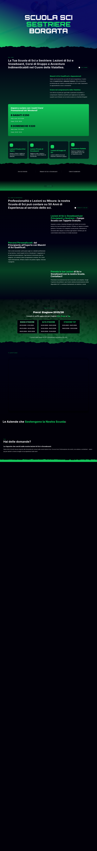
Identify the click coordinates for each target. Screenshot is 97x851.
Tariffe (73, 5)
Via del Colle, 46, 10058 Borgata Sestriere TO (31, 805)
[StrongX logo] (8, 4)
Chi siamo (37, 5)
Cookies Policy (84, 848)
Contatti (79, 5)
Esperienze (65, 5)
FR (93, 1)
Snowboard (56, 5)
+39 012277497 (64, 1)
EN (91, 1)
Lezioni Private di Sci (56, 827)
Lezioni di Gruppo (55, 830)
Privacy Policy (68, 806)
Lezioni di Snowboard (56, 832)
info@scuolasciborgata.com (79, 1)
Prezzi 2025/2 (68, 827)
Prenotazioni (68, 830)
